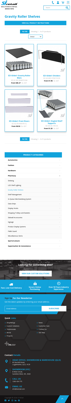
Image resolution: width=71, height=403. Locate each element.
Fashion (35, 165)
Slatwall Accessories (35, 217)
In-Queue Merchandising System (35, 199)
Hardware (35, 170)
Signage (35, 222)
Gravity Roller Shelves (15, 190)
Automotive (35, 160)
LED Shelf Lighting (14, 185)
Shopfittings (11, 323)
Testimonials (11, 329)
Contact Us (43, 329)
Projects (10, 336)
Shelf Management (35, 194)
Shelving (35, 181)
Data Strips (35, 204)
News (41, 323)
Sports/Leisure (35, 241)
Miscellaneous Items (15, 236)
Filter (24, 31)
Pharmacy (35, 175)
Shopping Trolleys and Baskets (35, 213)
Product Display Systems (35, 226)
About (9, 333)
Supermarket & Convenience (35, 246)
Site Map (42, 333)
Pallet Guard (12, 231)
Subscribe (54, 309)
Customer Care (44, 326)
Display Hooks (35, 208)
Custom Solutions (13, 326)
